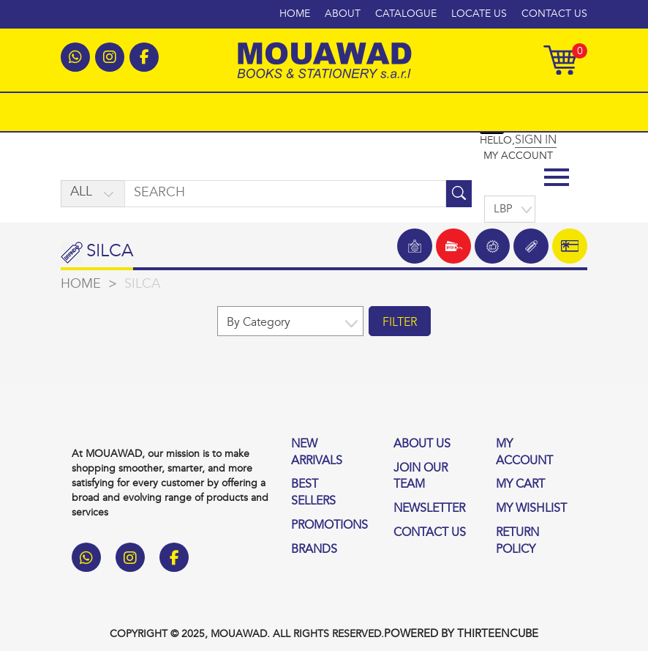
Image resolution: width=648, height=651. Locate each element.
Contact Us (554, 14)
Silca (142, 285)
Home (294, 14)
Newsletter (429, 509)
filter (400, 323)
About (343, 14)
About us (422, 444)
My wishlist (531, 509)
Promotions (329, 525)
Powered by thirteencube (461, 634)
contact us (429, 533)
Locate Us (479, 14)
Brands (314, 550)
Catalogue (406, 14)
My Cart (520, 484)
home (81, 285)
